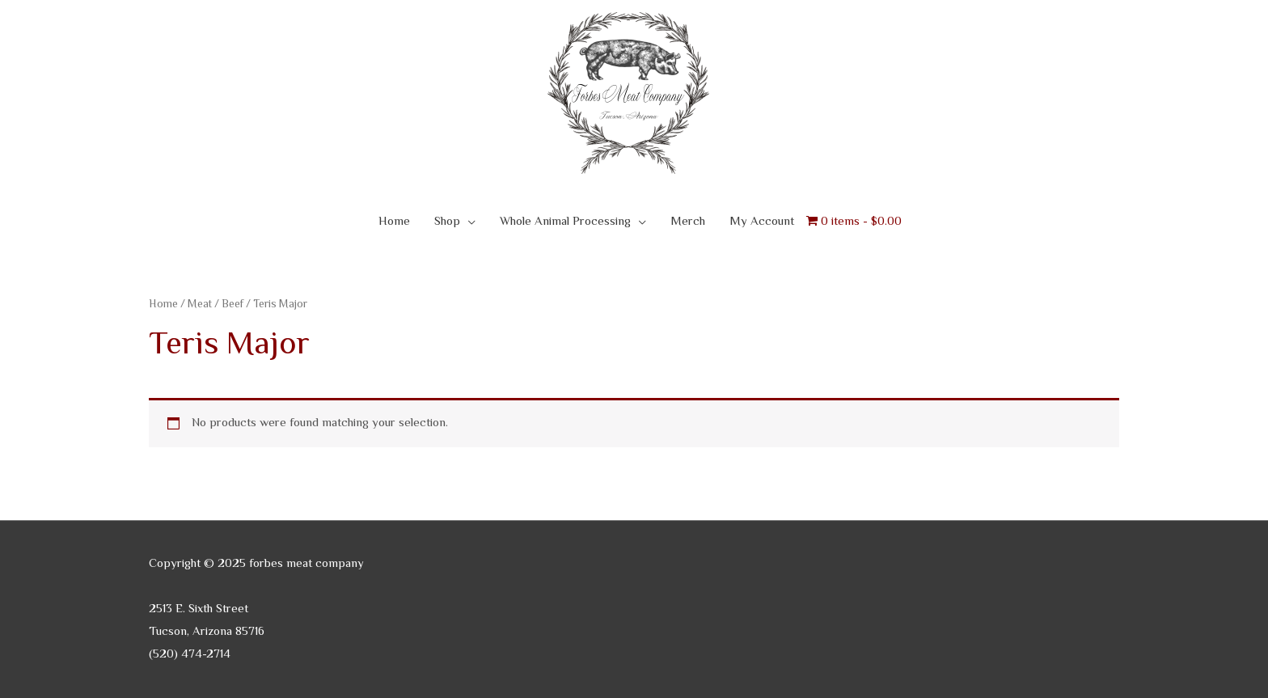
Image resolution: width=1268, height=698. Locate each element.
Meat (200, 305)
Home (394, 222)
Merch (687, 222)
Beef (232, 305)
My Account (761, 222)
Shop (447, 222)
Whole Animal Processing (565, 222)
